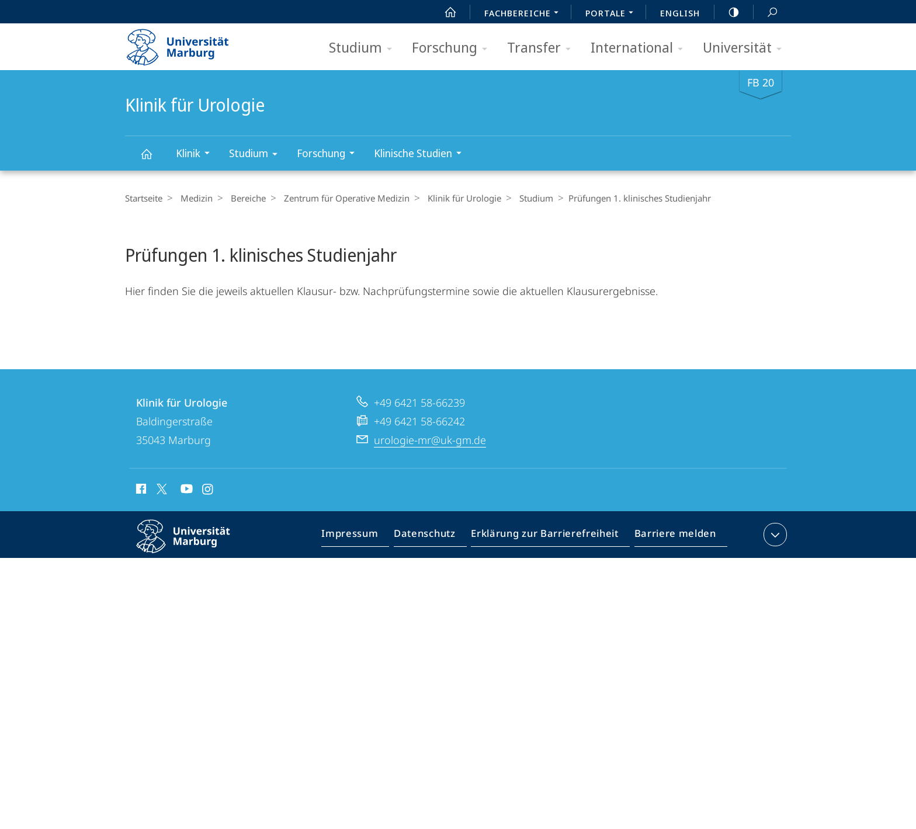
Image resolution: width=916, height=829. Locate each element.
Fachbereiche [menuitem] (524, 14)
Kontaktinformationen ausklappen (774, 565)
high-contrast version (727, 12)
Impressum (363, 568)
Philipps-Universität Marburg (193, 576)
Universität (746, 48)
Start (444, 12)
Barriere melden (671, 568)
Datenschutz (434, 568)
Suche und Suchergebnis (766, 12)
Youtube (185, 521)
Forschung (453, 48)
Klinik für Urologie (153, 159)
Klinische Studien (421, 154)
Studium (364, 48)
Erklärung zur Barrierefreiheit (548, 568)
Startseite (143, 198)
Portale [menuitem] (612, 14)
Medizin (194, 198)
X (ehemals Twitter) (159, 520)
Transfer (542, 48)
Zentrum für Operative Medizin (338, 198)
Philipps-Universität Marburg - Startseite (188, 43)
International (641, 48)
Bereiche (242, 198)
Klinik (196, 154)
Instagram (208, 521)
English (680, 13)
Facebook (140, 521)
